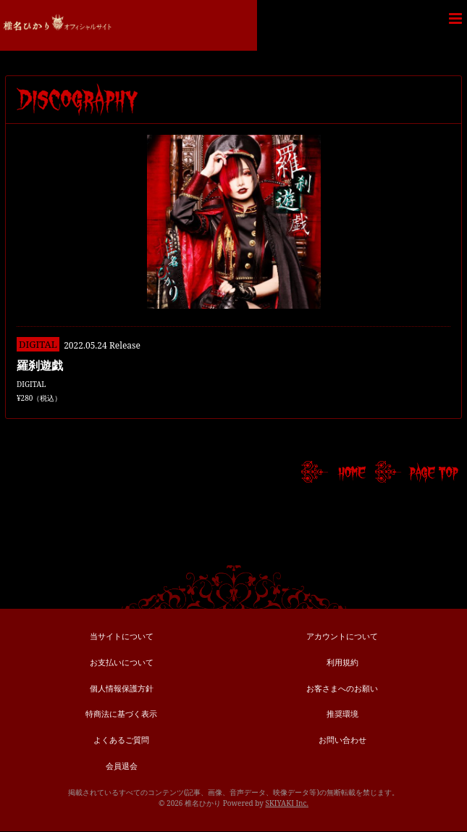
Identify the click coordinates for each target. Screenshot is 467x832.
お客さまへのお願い (342, 688)
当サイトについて (121, 636)
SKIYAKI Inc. (286, 803)
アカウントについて (342, 636)
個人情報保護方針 (121, 688)
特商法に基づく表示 (121, 713)
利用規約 (342, 662)
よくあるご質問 (121, 739)
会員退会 (122, 765)
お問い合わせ (342, 739)
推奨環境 (342, 713)
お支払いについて (121, 662)
